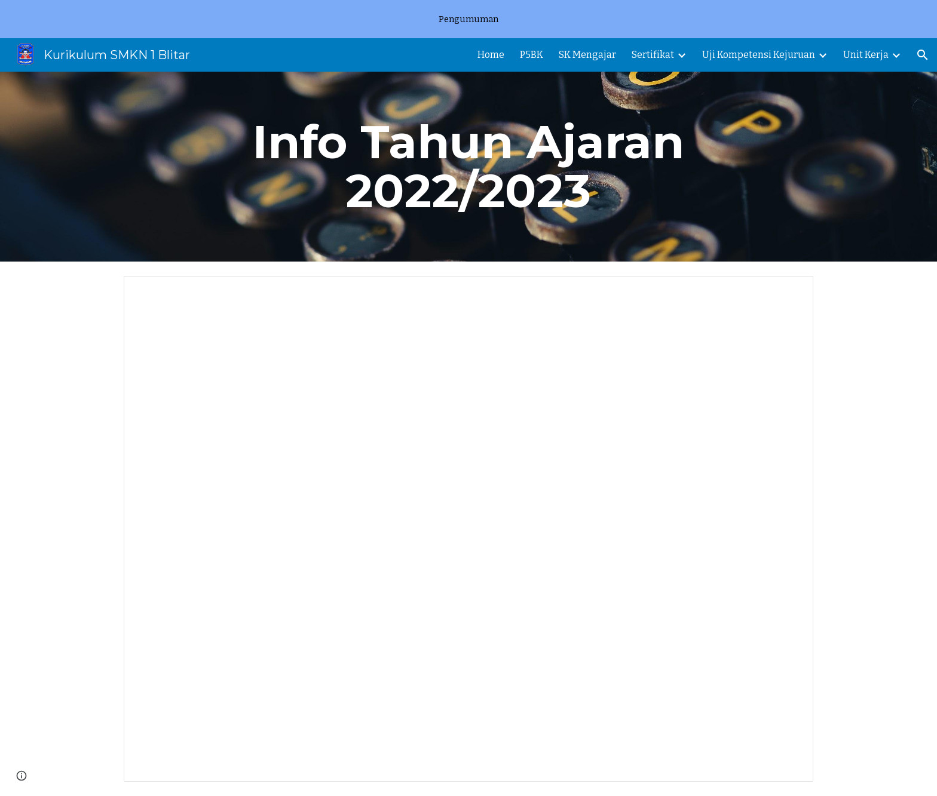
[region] (468, 19)
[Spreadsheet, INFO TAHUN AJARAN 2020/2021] (468, 529)
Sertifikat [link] (653, 54)
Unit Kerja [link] (866, 54)
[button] (922, 55)
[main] (468, 166)
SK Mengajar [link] (587, 54)
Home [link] (490, 54)
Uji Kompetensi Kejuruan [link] (758, 54)
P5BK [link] (531, 54)
